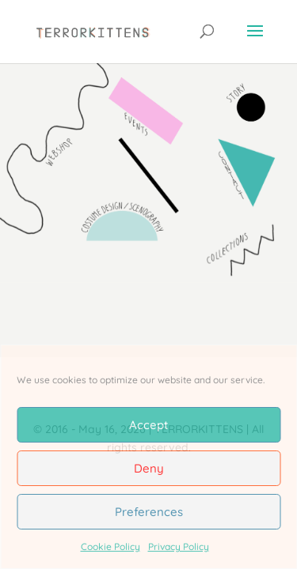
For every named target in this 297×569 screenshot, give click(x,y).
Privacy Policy (178, 546)
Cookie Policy (110, 546)
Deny (149, 468)
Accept (148, 424)
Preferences (149, 511)
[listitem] (127, 212)
